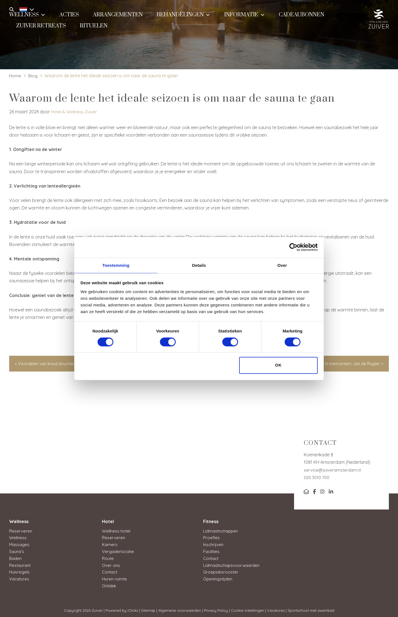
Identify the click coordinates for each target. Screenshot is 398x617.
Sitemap (148, 608)
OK (278, 365)
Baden (15, 557)
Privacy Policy (216, 608)
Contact (110, 571)
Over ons (111, 564)
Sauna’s (17, 551)
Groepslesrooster (221, 571)
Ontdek (109, 584)
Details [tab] (199, 265)
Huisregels (19, 571)
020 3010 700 (317, 477)
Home (15, 75)
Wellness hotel (116, 531)
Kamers (110, 544)
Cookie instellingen (247, 608)
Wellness (18, 537)
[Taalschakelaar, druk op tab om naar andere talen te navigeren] (25, 8)
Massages (19, 544)
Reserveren (20, 531)
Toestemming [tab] (115, 265)
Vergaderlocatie (119, 551)
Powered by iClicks (122, 608)
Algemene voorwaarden (179, 608)
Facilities (212, 551)
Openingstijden (218, 577)
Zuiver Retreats (41, 29)
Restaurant (20, 564)
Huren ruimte (115, 577)
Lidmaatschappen (222, 531)
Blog (33, 75)
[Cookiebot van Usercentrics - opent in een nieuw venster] (293, 247)
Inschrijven (213, 544)
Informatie (244, 18)
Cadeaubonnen (301, 18)
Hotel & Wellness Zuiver (74, 111)
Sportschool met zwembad (311, 608)
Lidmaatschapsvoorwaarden (233, 564)
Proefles (211, 537)
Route (108, 557)
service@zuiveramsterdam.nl (333, 470)
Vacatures (20, 577)
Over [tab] (282, 265)
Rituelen (94, 29)
